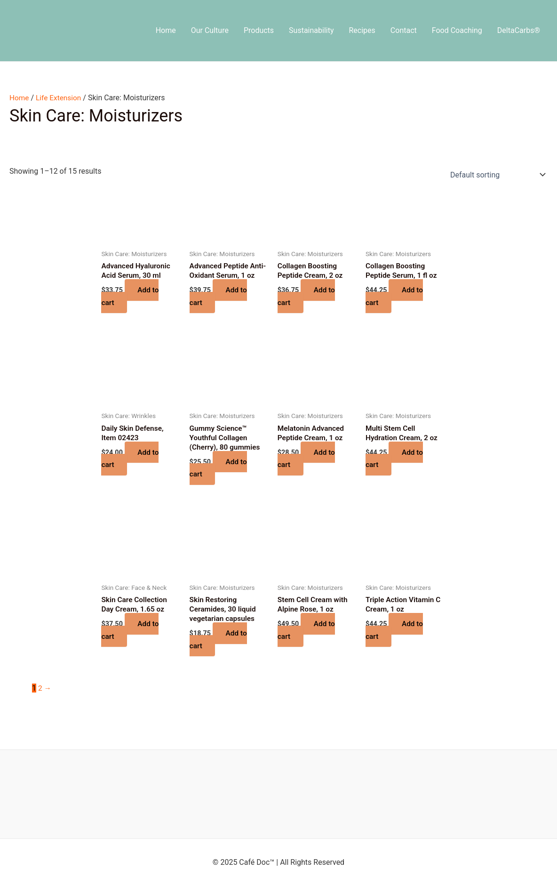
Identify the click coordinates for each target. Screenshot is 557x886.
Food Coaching (457, 30)
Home (166, 30)
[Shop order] (496, 174)
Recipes (362, 30)
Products (259, 30)
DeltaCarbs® (518, 30)
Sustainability (311, 30)
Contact (403, 30)
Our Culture (210, 30)
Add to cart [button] (130, 296)
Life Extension (60, 97)
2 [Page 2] (40, 701)
